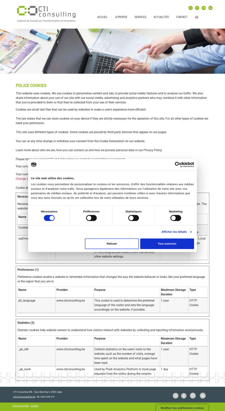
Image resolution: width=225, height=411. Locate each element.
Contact (182, 17)
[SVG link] (46, 14)
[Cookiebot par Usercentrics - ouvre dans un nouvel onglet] (177, 164)
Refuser (112, 243)
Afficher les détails (174, 232)
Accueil (102, 17)
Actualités (161, 17)
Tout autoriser (167, 243)
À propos (121, 17)
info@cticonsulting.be (24, 397)
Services (140, 17)
